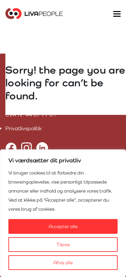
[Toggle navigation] (117, 13)
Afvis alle (63, 262)
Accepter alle (63, 226)
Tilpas (63, 244)
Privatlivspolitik (23, 128)
